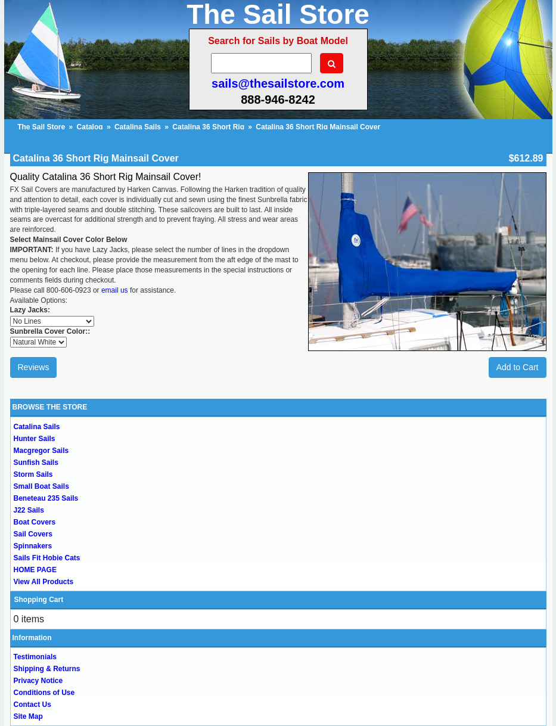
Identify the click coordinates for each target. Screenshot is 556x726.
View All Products (44, 582)
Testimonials (35, 657)
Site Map (28, 716)
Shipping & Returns (47, 669)
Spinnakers (33, 546)
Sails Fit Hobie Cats (47, 558)
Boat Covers (35, 522)
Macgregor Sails (41, 450)
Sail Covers (33, 534)
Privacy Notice (38, 681)
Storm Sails (33, 474)
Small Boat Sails (41, 486)
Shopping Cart (39, 599)
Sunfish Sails (36, 462)
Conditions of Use (44, 692)
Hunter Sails (34, 439)
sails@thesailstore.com (278, 83)
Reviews (33, 367)
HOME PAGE (35, 570)
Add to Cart (517, 367)
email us (114, 290)
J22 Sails (29, 510)
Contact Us (32, 704)
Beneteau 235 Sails (46, 498)
